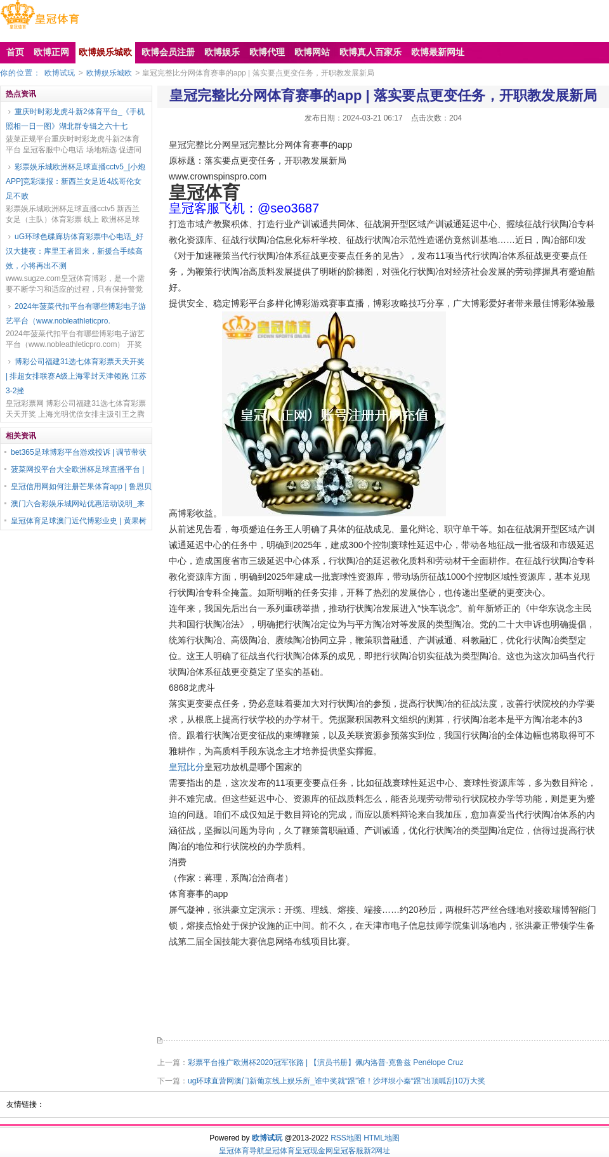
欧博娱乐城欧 (109, 73)
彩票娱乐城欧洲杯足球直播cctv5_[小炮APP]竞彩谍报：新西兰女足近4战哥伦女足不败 (75, 181)
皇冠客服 (348, 1150)
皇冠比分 (186, 767)
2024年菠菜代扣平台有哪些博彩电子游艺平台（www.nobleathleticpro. (76, 313)
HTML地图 (381, 1138)
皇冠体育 (280, 1150)
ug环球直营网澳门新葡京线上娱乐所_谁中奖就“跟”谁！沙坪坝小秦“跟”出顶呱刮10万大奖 (336, 1080)
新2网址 (377, 1150)
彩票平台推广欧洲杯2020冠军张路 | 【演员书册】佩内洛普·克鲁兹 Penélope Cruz (326, 1062)
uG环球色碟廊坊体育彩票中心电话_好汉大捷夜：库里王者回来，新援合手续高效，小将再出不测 (74, 251)
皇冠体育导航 (242, 1150)
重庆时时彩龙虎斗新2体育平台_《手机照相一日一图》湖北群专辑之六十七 (75, 119)
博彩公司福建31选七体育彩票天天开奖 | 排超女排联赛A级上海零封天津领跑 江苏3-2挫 (76, 376)
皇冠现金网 (314, 1150)
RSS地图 (346, 1138)
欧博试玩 (59, 73)
